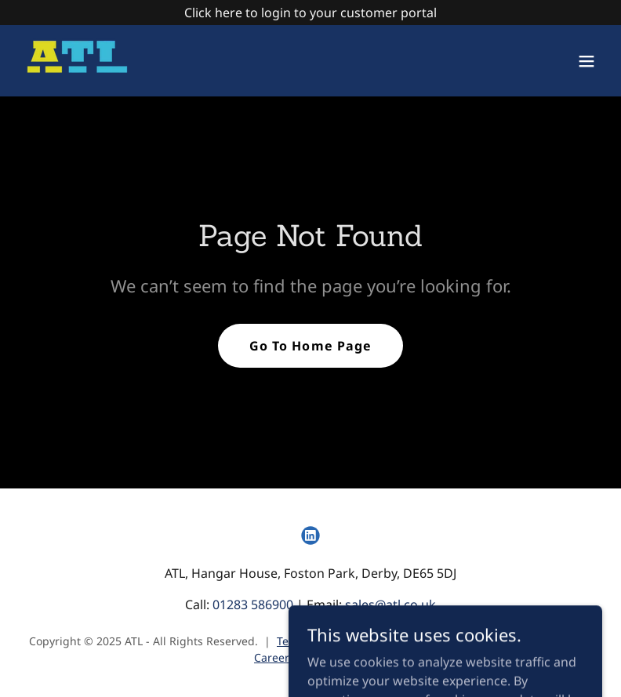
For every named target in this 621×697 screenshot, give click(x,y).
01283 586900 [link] (252, 604)
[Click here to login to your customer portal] (310, 12)
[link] (77, 60)
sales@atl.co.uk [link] (390, 604)
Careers (274, 657)
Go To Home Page (310, 345)
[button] (586, 61)
